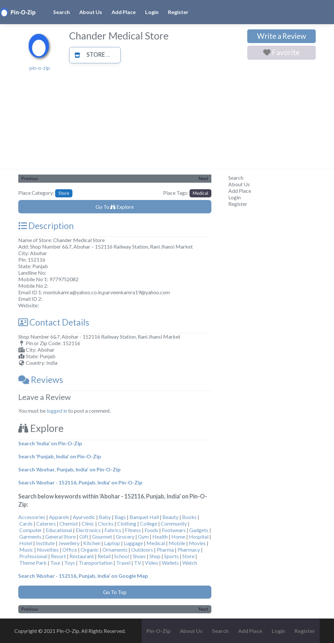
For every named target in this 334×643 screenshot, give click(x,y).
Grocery (125, 536)
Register (178, 12)
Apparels (59, 517)
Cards (26, 523)
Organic (90, 549)
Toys (69, 562)
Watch (189, 562)
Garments (30, 536)
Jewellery (69, 543)
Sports (171, 556)
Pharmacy (188, 549)
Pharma (165, 549)
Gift (83, 536)
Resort (58, 556)
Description (46, 225)
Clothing (126, 523)
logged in (57, 410)
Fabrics (112, 530)
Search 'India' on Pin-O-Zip (50, 443)
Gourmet (102, 536)
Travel (123, 562)
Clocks (106, 523)
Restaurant (81, 556)
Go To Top (115, 592)
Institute (45, 543)
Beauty (170, 517)
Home (178, 536)
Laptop (112, 543)
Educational (59, 530)
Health (160, 536)
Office (69, 549)
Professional (33, 556)
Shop (154, 556)
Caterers (46, 523)
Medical (200, 193)
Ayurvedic (84, 517)
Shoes (139, 556)
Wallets (170, 562)
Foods (151, 530)
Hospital (198, 536)
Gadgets (198, 530)
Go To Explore (115, 207)
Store (88, 54)
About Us (90, 12)
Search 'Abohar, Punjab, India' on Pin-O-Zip (69, 469)
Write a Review (281, 36)
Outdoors (142, 549)
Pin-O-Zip (158, 631)
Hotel (25, 543)
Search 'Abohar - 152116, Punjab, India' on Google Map (83, 576)
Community (174, 523)
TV (137, 562)
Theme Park (33, 562)
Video (151, 562)
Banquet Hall (144, 517)
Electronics (88, 530)
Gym (143, 536)
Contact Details (53, 322)
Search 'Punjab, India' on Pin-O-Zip (59, 456)
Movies (197, 543)
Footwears (174, 530)
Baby (105, 517)
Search (61, 12)
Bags (120, 517)
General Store (60, 536)
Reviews (40, 379)
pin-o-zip (39, 68)
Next (203, 178)
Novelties (48, 549)
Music (26, 549)
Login (152, 12)
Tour (55, 562)
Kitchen (91, 543)
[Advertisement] (167, 120)
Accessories (31, 517)
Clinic (88, 523)
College (148, 523)
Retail (104, 556)
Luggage (133, 543)
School (121, 556)
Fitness (133, 530)
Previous (30, 178)
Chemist (68, 523)
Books (189, 517)
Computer (30, 530)
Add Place (124, 12)
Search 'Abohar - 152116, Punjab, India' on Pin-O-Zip (80, 482)
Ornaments (115, 549)
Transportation (96, 562)
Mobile (177, 543)
